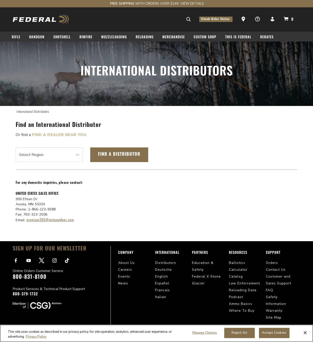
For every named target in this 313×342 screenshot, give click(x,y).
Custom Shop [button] (205, 37)
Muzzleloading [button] (114, 37)
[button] (243, 19)
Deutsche (163, 269)
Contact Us (276, 269)
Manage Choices (204, 333)
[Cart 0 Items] (287, 19)
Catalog (236, 276)
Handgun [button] (37, 37)
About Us (126, 262)
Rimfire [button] (85, 37)
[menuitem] (18, 38)
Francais (162, 290)
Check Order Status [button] (216, 19)
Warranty (274, 310)
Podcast (236, 297)
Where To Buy (242, 310)
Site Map (273, 317)
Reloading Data (243, 290)
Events (124, 276)
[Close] (305, 332)
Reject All (239, 333)
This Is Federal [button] (238, 37)
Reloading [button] (145, 37)
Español (162, 283)
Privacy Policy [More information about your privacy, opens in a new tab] (36, 336)
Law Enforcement (244, 283)
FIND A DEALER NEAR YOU (59, 134)
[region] (156, 333)
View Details (192, 3)
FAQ (269, 290)
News (123, 283)
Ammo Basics (240, 303)
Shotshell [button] (62, 37)
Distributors (165, 262)
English (161, 276)
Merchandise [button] (173, 37)
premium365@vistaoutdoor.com (50, 219)
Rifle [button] (16, 37)
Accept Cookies (274, 333)
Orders (272, 262)
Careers (125, 269)
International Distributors (33, 111)
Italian (160, 297)
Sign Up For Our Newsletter (50, 249)
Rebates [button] (267, 37)
